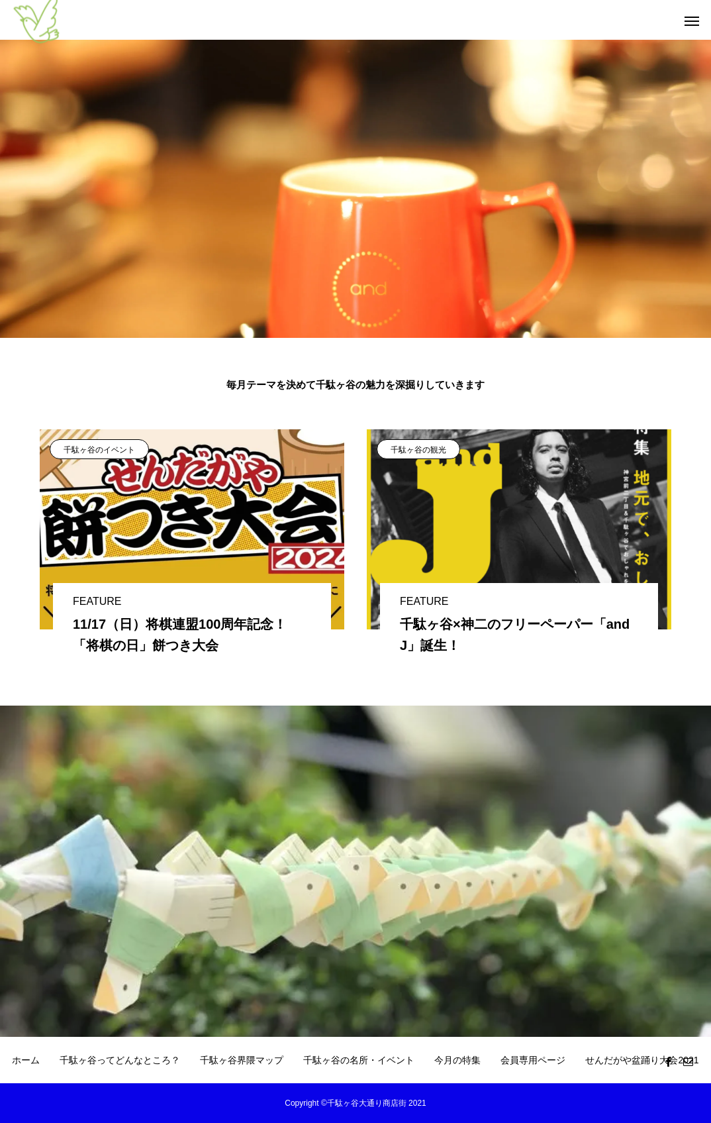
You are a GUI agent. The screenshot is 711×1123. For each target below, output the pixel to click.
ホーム (26, 1060)
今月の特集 (457, 1060)
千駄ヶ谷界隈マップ (241, 1060)
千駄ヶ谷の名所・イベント (358, 1060)
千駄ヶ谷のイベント (99, 450)
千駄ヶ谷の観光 (418, 450)
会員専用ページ (532, 1060)
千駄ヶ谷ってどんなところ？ (120, 1060)
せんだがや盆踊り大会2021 (641, 1060)
